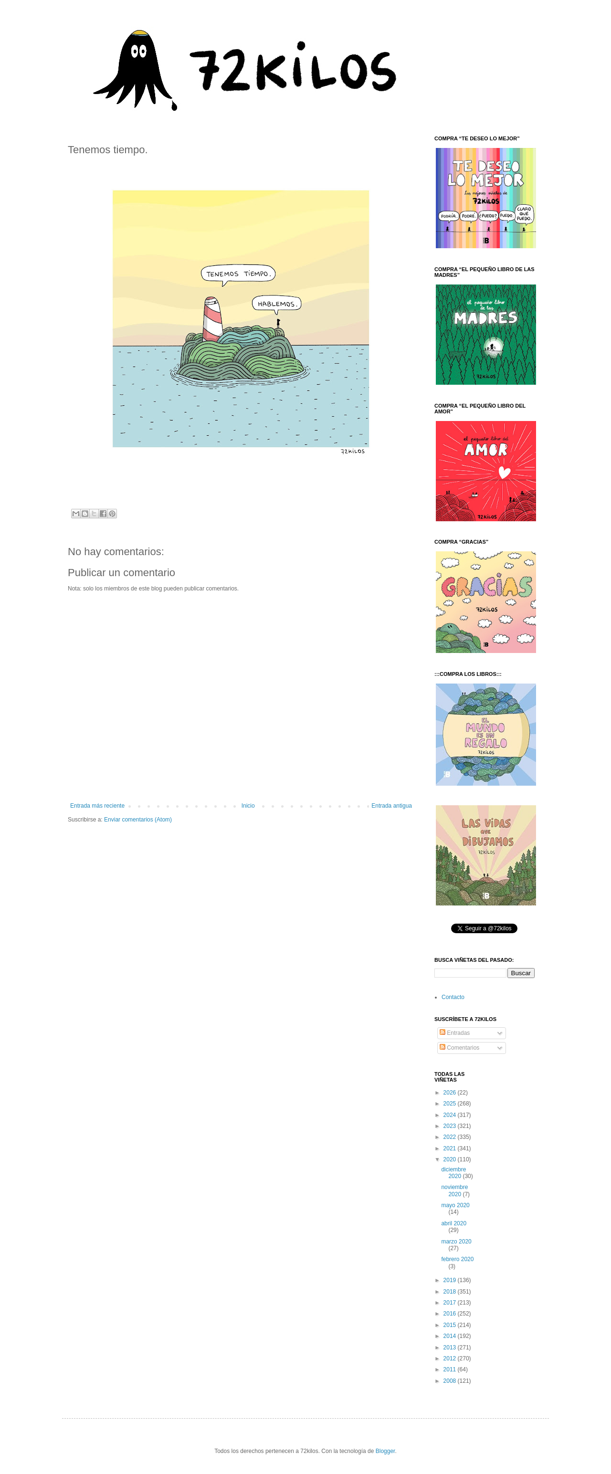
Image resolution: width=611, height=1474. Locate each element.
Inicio (248, 805)
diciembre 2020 (453, 1172)
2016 (450, 1313)
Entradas (455, 1033)
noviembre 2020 (454, 1190)
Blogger (385, 1451)
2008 (450, 1381)
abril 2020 (453, 1223)
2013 (450, 1347)
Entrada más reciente (97, 805)
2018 (450, 1291)
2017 (450, 1302)
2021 (450, 1148)
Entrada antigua (391, 805)
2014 (450, 1336)
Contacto (453, 997)
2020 (450, 1159)
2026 (450, 1092)
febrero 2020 (457, 1259)
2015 (450, 1325)
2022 (450, 1137)
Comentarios (459, 1047)
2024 (450, 1115)
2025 (450, 1103)
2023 (450, 1126)
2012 (450, 1358)
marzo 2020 (456, 1241)
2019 (450, 1280)
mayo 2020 (455, 1205)
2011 (450, 1369)
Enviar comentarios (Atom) (138, 819)
